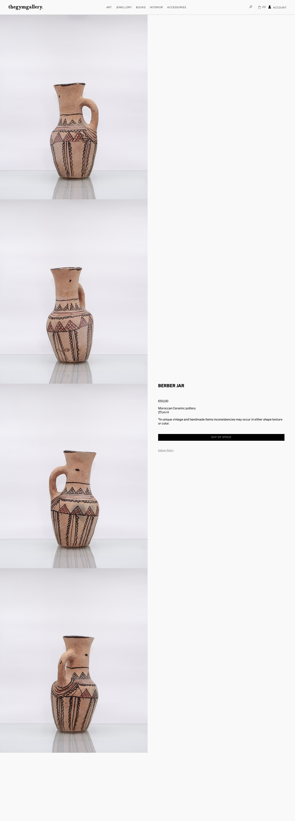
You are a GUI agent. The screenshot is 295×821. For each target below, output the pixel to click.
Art (109, 7)
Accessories (176, 7)
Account (277, 7)
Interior (156, 7)
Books (141, 7)
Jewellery (124, 7)
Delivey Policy (166, 450)
